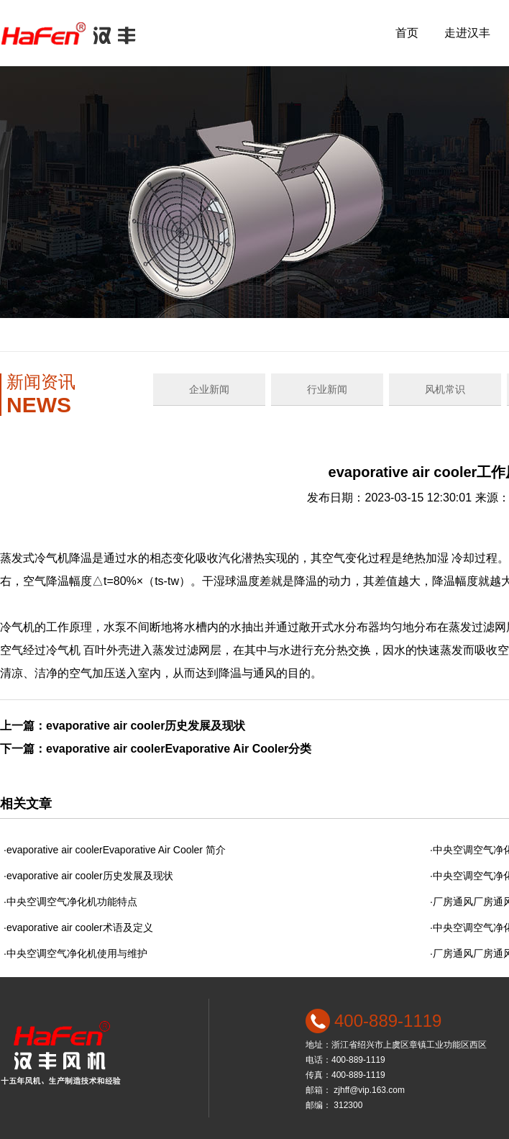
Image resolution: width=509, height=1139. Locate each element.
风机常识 (445, 389)
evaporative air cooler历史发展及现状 (145, 726)
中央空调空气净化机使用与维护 (76, 953)
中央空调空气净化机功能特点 (71, 901)
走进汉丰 (467, 33)
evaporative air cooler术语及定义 (79, 927)
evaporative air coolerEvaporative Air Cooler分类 (178, 749)
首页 (406, 33)
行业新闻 (327, 389)
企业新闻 (209, 389)
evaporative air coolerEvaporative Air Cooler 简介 (116, 850)
